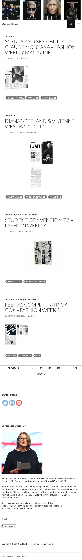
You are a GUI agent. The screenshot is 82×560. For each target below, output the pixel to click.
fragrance (33, 98)
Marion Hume (10, 24)
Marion (32, 132)
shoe (37, 355)
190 (40, 368)
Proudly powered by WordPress (14, 556)
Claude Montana (15, 98)
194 (75, 368)
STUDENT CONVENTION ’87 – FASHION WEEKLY (39, 223)
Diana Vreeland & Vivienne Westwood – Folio (40, 123)
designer (11, 355)
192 (58, 368)
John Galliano (14, 281)
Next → (41, 374)
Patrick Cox (25, 355)
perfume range (49, 98)
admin (26, 58)
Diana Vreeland (14, 197)
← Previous (12, 368)
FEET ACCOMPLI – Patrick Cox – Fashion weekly (36, 307)
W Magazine (55, 197)
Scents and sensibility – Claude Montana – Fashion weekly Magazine (40, 46)
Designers (10, 36)
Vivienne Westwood (36, 197)
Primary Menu (78, 24)
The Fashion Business (27, 215)
